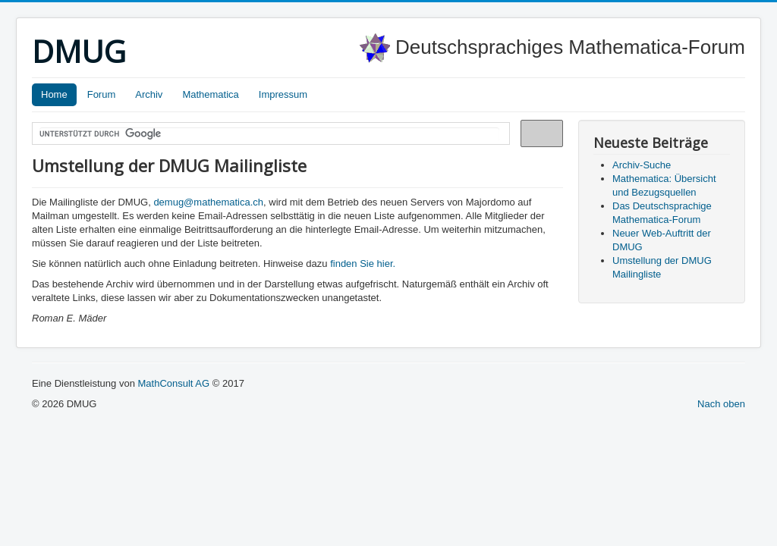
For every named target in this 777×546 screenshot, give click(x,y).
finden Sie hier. (362, 263)
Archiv (148, 94)
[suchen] (269, 134)
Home (54, 94)
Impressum (283, 94)
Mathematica (210, 94)
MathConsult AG (173, 383)
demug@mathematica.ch (208, 202)
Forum (101, 94)
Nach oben (721, 404)
